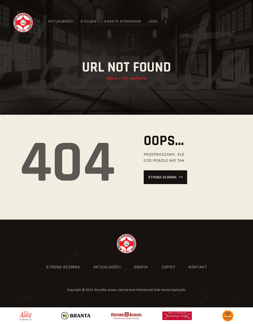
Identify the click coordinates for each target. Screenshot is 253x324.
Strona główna (162, 177)
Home (111, 78)
